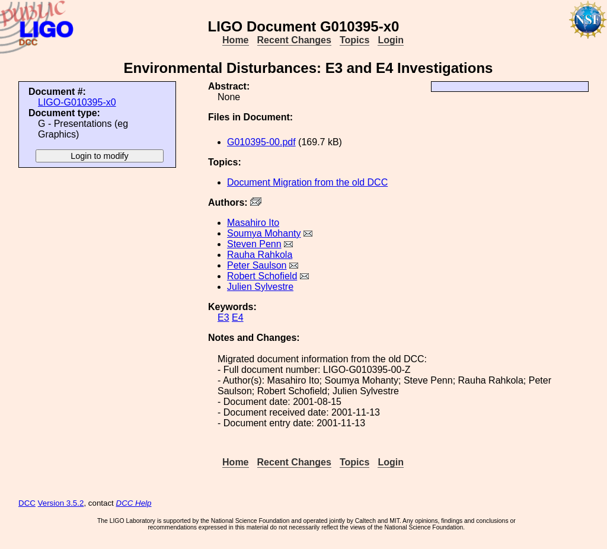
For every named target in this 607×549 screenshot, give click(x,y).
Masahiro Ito (253, 223)
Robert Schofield (262, 276)
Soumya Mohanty (264, 233)
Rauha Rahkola (259, 255)
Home (235, 40)
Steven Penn (254, 244)
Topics (354, 40)
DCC (27, 503)
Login (391, 40)
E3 (223, 317)
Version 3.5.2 (61, 503)
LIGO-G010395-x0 (77, 102)
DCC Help (134, 503)
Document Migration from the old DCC (307, 182)
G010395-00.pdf (261, 142)
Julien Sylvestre (260, 287)
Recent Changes (294, 40)
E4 (238, 317)
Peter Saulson (257, 265)
